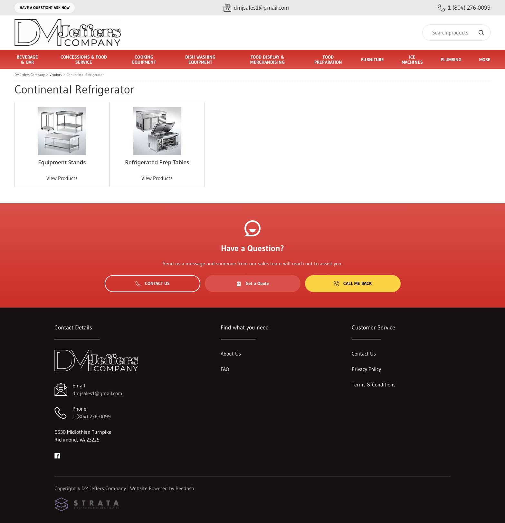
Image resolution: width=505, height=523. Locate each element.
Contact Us (152, 283)
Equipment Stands (62, 162)
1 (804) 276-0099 (91, 416)
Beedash (185, 488)
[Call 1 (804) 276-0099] (464, 8)
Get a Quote (252, 283)
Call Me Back (353, 283)
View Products (62, 178)
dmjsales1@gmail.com (97, 393)
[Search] (456, 32)
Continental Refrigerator (85, 74)
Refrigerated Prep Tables (157, 162)
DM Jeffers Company (29, 74)
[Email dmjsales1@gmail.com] (256, 8)
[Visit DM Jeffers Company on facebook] (57, 455)
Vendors (56, 74)
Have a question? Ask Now (45, 7)
